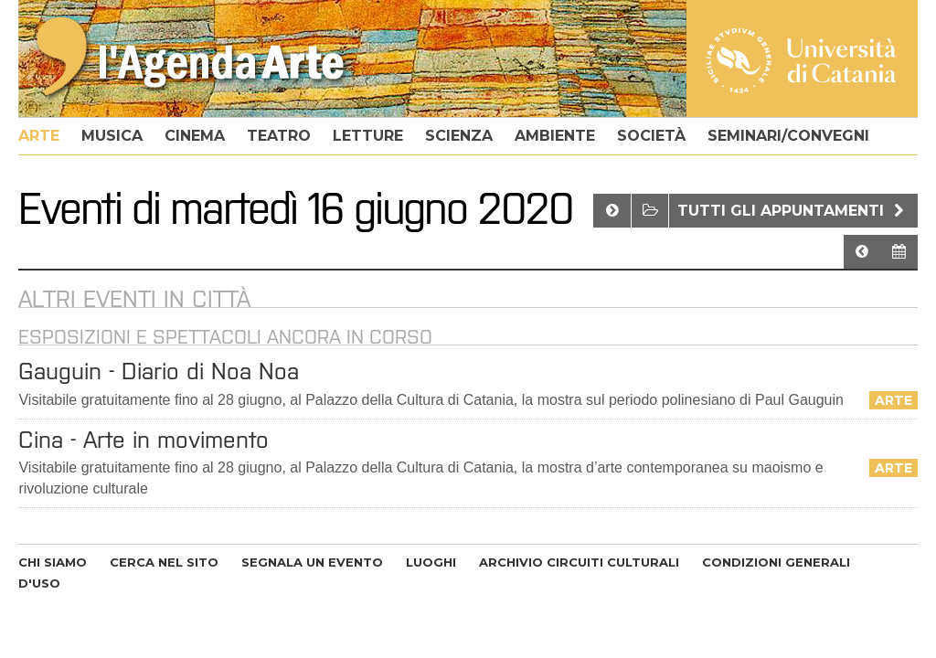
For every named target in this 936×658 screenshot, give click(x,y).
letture (368, 135)
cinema (195, 135)
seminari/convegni (788, 135)
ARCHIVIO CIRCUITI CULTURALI (579, 562)
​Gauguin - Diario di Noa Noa (158, 371)
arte (38, 135)
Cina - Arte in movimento (143, 439)
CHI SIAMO (52, 562)
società (651, 135)
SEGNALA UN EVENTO (312, 562)
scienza (459, 135)
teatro (279, 135)
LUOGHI (431, 562)
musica (112, 135)
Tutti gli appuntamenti (793, 210)
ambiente (555, 135)
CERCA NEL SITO (164, 562)
